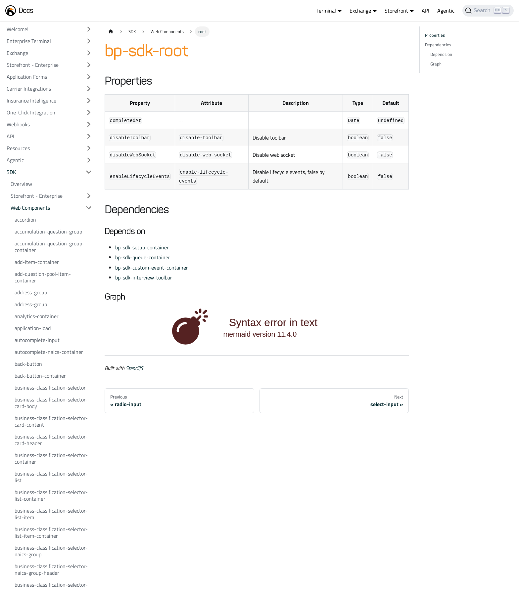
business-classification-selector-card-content (51, 421)
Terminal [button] (326, 11)
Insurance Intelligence (31, 101)
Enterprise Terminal (29, 41)
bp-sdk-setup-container (142, 247)
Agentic (445, 11)
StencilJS (134, 368)
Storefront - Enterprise (33, 65)
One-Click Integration (31, 112)
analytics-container (37, 316)
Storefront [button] (396, 11)
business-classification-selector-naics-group (51, 551)
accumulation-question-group (48, 231)
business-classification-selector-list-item (51, 514)
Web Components (30, 208)
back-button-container (40, 376)
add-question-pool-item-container (43, 277)
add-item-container (37, 262)
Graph (436, 64)
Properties (435, 35)
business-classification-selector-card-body (51, 403)
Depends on (441, 54)
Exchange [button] (360, 11)
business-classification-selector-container (51, 458)
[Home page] (111, 31)
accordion (25, 220)
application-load (33, 328)
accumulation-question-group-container (49, 246)
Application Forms (27, 77)
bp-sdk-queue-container (142, 257)
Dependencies (438, 44)
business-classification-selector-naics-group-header (51, 569)
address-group (31, 292)
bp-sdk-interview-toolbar (143, 277)
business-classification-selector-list (51, 477)
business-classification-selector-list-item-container (51, 532)
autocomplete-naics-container (49, 352)
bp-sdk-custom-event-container (151, 268)
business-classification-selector (50, 388)
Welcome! (17, 29)
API (425, 11)
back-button (28, 364)
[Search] (488, 11)
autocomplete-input (37, 340)
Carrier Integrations (29, 89)
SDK (11, 172)
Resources (18, 148)
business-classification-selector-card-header (51, 440)
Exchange (17, 53)
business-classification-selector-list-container (51, 495)
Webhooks (18, 124)
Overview (21, 184)
